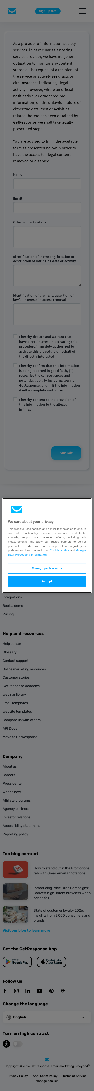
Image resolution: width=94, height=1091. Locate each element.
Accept (47, 581)
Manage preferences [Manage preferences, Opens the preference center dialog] (47, 568)
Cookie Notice (59, 550)
